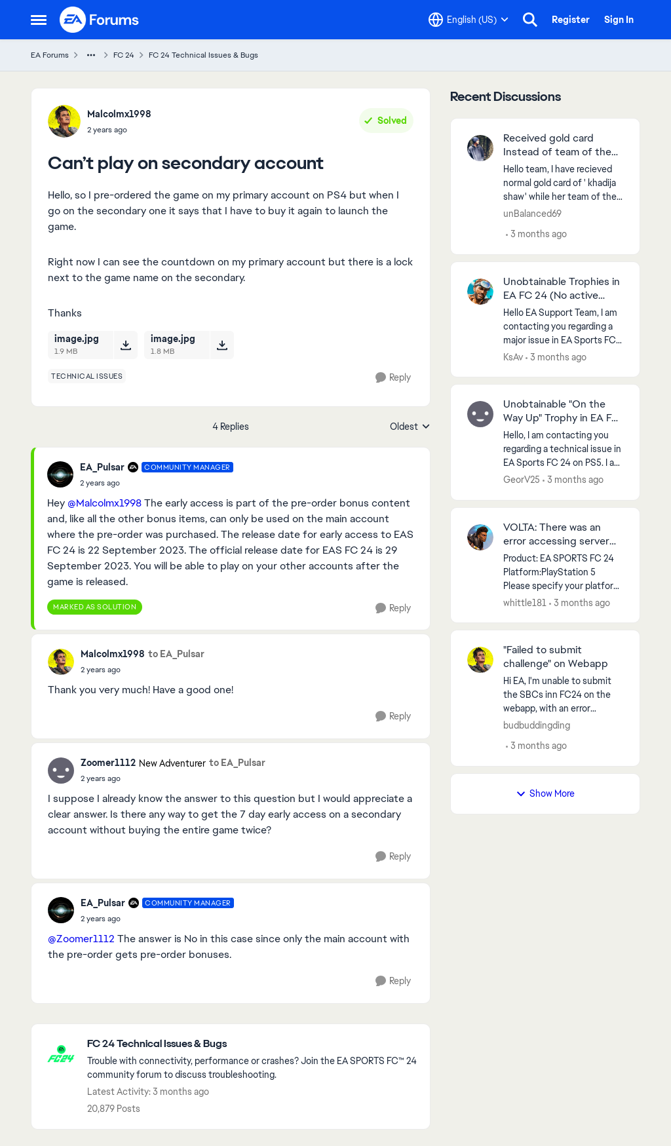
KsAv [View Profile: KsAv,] (513, 356)
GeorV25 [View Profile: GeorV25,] (521, 480)
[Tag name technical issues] (87, 376)
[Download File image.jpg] (125, 344)
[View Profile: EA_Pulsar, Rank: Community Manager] (60, 474)
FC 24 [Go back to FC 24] (123, 55)
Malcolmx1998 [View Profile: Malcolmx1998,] (119, 114)
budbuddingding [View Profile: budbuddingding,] (536, 725)
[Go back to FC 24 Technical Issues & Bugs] (252, 1044)
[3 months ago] (536, 234)
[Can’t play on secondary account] (156, 483)
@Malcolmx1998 (104, 503)
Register (571, 20)
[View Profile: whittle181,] (480, 537)
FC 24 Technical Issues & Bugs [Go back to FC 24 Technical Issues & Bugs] (203, 55)
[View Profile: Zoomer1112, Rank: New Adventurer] (61, 770)
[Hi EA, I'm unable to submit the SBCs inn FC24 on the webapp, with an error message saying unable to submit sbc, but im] (563, 695)
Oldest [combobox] (410, 427)
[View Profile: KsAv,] (480, 291)
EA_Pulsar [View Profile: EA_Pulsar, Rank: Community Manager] (102, 467)
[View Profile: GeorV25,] (480, 414)
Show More (545, 793)
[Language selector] (468, 20)
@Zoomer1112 (81, 938)
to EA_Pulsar (176, 654)
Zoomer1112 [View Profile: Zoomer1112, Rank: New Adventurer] (108, 763)
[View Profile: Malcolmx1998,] (64, 121)
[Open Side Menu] (38, 19)
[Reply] (393, 378)
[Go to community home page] (100, 20)
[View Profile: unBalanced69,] (480, 148)
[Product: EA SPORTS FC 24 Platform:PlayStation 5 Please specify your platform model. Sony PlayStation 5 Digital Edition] (563, 571)
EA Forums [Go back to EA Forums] (50, 55)
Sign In (619, 20)
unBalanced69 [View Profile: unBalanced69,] (532, 214)
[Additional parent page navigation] (91, 55)
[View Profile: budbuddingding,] (480, 660)
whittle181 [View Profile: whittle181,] (524, 602)
